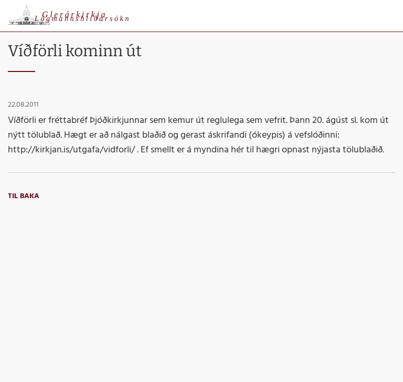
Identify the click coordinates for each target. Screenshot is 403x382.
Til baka (23, 196)
